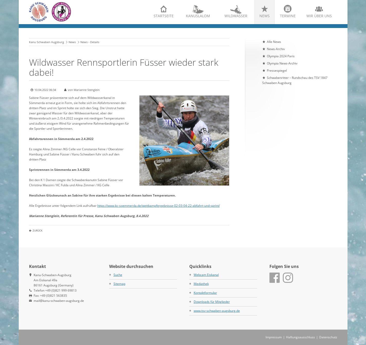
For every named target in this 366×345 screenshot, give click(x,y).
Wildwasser (235, 15)
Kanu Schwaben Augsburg (46, 42)
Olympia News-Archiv (282, 63)
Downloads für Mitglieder (212, 302)
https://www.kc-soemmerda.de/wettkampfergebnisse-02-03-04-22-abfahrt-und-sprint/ (158, 205)
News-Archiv (276, 49)
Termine (288, 15)
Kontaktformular (205, 293)
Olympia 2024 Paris (281, 56)
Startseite (164, 15)
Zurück (37, 230)
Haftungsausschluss (300, 337)
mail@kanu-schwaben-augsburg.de (59, 301)
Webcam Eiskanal (206, 275)
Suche (118, 275)
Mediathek (201, 284)
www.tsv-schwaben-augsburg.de (217, 311)
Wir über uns (319, 15)
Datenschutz (328, 337)
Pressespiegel (277, 70)
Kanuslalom (198, 15)
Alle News (274, 42)
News (264, 15)
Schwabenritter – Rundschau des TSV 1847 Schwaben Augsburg (294, 80)
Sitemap (119, 284)
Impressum (274, 337)
